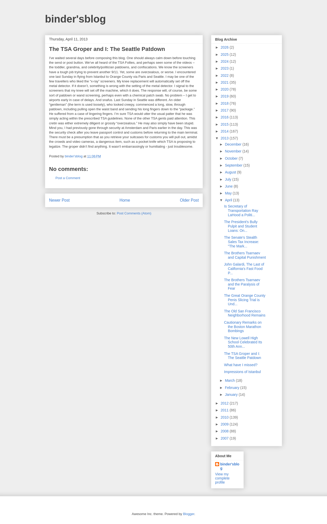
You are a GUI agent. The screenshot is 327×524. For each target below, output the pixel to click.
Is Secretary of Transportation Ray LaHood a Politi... (241, 210)
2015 (225, 124)
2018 (225, 103)
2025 (225, 54)
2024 (225, 61)
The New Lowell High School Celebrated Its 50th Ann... (243, 342)
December (233, 144)
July (228, 179)
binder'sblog (75, 19)
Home (125, 200)
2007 (225, 438)
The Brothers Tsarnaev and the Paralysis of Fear (242, 284)
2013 (225, 138)
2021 (225, 82)
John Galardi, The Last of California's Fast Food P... (244, 268)
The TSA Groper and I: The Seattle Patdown (242, 356)
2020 (225, 89)
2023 (225, 68)
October (232, 158)
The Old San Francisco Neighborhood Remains (244, 313)
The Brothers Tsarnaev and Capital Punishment (245, 255)
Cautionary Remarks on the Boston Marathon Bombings (243, 326)
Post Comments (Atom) (134, 213)
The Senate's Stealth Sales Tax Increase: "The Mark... (241, 241)
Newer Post (59, 200)
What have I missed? (241, 365)
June (229, 186)
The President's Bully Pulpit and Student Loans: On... (241, 226)
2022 (225, 75)
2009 (225, 424)
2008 (225, 431)
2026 (225, 47)
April (229, 200)
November (233, 151)
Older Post (189, 200)
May (228, 193)
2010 (225, 417)
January (232, 394)
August (231, 172)
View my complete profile (222, 478)
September (234, 165)
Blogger (188, 514)
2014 (225, 131)
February (232, 388)
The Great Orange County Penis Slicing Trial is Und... (244, 299)
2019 (225, 96)
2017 (225, 110)
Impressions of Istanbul (242, 372)
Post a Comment (67, 178)
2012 (225, 403)
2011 (225, 410)
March (230, 380)
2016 (225, 117)
